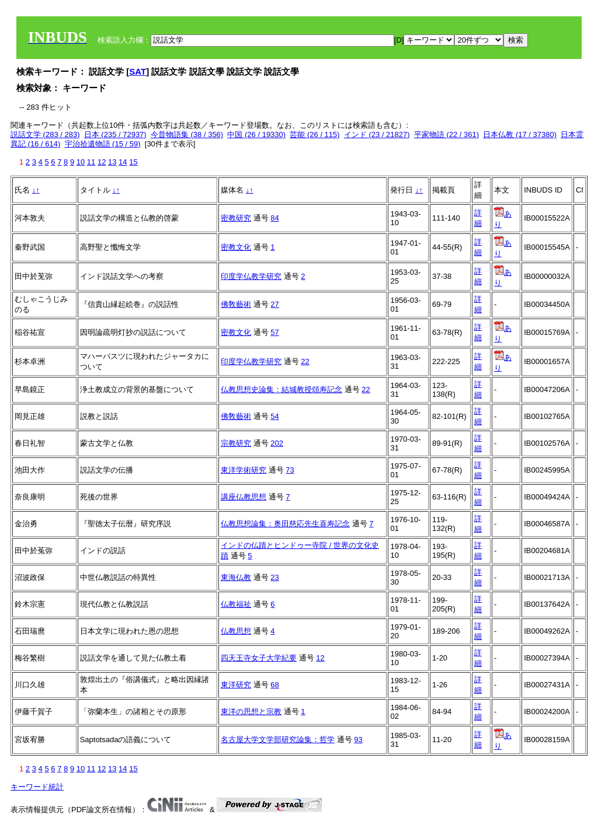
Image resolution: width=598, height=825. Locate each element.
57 (274, 332)
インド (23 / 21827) (377, 134)
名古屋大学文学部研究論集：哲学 (278, 739)
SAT (137, 71)
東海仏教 (236, 577)
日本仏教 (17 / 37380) (520, 134)
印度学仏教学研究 (251, 276)
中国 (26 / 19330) (256, 134)
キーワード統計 (37, 786)
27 (274, 304)
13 (112, 162)
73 (290, 470)
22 (305, 361)
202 (276, 443)
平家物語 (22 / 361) (446, 134)
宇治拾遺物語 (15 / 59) (103, 143)
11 (91, 162)
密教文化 (236, 247)
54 (274, 416)
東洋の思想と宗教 (251, 711)
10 (81, 162)
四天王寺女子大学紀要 (259, 657)
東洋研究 (236, 684)
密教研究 (236, 218)
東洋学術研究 (243, 470)
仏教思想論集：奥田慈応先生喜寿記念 (285, 523)
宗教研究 (236, 443)
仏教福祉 (236, 604)
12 (102, 162)
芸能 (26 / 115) (314, 134)
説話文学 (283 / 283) (45, 134)
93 (358, 739)
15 (133, 162)
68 (274, 684)
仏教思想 (236, 631)
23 (274, 577)
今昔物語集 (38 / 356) (187, 134)
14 (123, 162)
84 (274, 218)
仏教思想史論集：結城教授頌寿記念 (281, 389)
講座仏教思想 (243, 496)
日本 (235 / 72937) (115, 134)
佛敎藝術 (236, 304)
